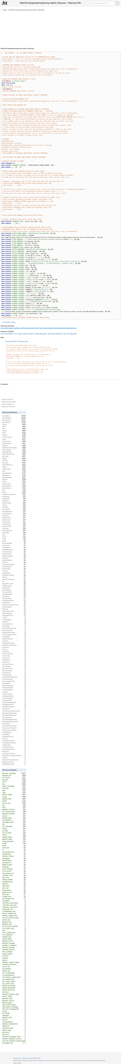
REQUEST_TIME (14, 998)
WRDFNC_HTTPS (14, 941)
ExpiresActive (14, 441)
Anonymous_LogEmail (14, 730)
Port (14, 490)
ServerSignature (14, 511)
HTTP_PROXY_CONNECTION (14, 977)
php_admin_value (14, 583)
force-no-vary (14, 803)
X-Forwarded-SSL (14, 1022)
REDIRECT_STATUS (14, 809)
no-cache (14, 831)
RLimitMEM (14, 734)
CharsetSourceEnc (14, 611)
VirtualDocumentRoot (14, 494)
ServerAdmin (14, 673)
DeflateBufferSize (14, 736)
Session (14, 505)
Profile (14, 846)
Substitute (14, 622)
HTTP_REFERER (6, 334)
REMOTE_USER (14, 865)
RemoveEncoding (14, 664)
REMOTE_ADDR (14, 839)
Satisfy (14, 482)
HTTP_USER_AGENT (20, 334)
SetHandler (14, 533)
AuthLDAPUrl (14, 660)
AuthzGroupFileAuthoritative (14, 711)
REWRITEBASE (14, 860)
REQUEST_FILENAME (14, 773)
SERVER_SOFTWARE (14, 986)
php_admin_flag (14, 668)
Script (14, 439)
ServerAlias (14, 709)
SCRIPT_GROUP (14, 996)
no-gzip (14, 797)
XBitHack (14, 609)
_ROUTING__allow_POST (14, 907)
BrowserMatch (14, 486)
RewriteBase (14, 422)
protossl (14, 816)
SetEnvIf (14, 479)
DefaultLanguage (14, 556)
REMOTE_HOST (14, 892)
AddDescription (14, 586)
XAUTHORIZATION (14, 899)
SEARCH (14, 884)
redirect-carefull (14, 954)
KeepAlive (14, 558)
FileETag (14, 460)
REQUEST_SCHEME (14, 947)
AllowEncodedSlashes (14, 702)
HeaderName (14, 573)
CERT (14, 930)
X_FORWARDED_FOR (14, 911)
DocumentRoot (14, 592)
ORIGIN (14, 801)
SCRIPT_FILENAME (14, 786)
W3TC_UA (14, 888)
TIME (14, 792)
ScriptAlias (14, 651)
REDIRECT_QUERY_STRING (14, 962)
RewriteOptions (14, 513)
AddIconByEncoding (14, 632)
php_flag (14, 462)
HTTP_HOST (14, 778)
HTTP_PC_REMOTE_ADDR (14, 918)
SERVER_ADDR (14, 818)
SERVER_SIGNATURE (14, 988)
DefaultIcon (14, 596)
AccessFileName (14, 698)
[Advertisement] (60, 28)
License (13, 322)
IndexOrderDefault (14, 600)
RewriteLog (14, 662)
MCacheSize (14, 724)
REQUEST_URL (14, 922)
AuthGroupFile (8, 328)
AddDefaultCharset (14, 454)
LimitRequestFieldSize (14, 743)
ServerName (14, 588)
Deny (37, 328)
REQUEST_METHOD (47, 334)
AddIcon (14, 577)
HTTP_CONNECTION (14, 933)
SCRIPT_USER (14, 1030)
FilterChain (14, 516)
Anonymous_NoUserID (14, 728)
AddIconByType (14, 613)
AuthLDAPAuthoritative (14, 726)
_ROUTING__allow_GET (14, 905)
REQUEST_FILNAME (14, 943)
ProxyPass (14, 647)
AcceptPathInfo (14, 560)
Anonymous (14, 545)
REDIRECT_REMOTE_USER (14, 994)
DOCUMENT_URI (13, 1043)
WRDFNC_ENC (14, 937)
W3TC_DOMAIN (14, 952)
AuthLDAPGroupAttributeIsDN (14, 755)
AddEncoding (14, 469)
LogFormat (14, 658)
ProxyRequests (14, 717)
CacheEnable (14, 745)
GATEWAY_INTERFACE (14, 964)
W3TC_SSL (14, 877)
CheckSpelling (14, 598)
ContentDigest (14, 620)
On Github (6, 322)
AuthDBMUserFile (14, 704)
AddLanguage (14, 590)
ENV (14, 784)
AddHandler (14, 499)
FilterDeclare (14, 522)
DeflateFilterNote (14, 639)
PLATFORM (14, 1013)
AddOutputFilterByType (14, 448)
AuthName (17, 328)
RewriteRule (69, 328)
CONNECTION (14, 896)
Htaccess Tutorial (7, 399)
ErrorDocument (14, 437)
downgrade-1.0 (14, 863)
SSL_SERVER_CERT (14, 979)
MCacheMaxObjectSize (14, 719)
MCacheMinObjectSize (14, 715)
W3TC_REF (14, 894)
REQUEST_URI (60, 334)
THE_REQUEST (71, 334)
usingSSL (14, 958)
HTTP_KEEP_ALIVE (14, 928)
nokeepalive (14, 858)
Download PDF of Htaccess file (16, 341)
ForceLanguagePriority (14, 634)
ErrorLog (14, 738)
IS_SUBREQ (14, 901)
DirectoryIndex (14, 450)
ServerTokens (14, 484)
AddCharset (14, 475)
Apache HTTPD (35, 1058)
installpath (14, 1015)
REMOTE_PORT (14, 1017)
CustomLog (14, 656)
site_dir (14, 1011)
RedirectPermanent (14, 579)
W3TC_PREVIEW (14, 869)
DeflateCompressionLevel (14, 605)
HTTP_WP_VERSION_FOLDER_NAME (14, 1041)
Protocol (14, 562)
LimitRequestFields (14, 741)
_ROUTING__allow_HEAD (14, 903)
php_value (14, 456)
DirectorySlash (14, 554)
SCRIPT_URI (14, 971)
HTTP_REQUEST (14, 935)
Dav (14, 581)
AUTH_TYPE (14, 967)
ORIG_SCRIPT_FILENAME (14, 1007)
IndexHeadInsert (14, 624)
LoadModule (14, 603)
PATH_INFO (14, 886)
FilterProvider (14, 518)
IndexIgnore (14, 496)
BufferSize (14, 751)
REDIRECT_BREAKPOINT (14, 1024)
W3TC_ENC (14, 848)
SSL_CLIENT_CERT (14, 984)
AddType (14, 445)
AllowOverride (14, 524)
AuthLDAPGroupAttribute (14, 760)
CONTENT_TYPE (14, 875)
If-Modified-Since (14, 882)
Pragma (14, 829)
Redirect (14, 435)
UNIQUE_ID (14, 1026)
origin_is (14, 960)
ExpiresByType (14, 452)
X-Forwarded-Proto (14, 852)
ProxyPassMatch (14, 679)
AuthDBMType (14, 732)
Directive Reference (8, 404)
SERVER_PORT (14, 799)
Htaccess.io (17, 1058)
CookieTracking (14, 694)
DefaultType (14, 626)
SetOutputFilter (14, 473)
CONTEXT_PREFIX (14, 856)
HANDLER (14, 867)
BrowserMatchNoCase (14, 628)
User (75, 328)
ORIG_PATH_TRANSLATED (14, 1009)
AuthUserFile (31, 328)
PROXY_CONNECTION (14, 913)
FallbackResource (14, 550)
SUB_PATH (14, 1034)
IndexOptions (14, 547)
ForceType (14, 528)
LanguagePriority (14, 615)
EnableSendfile (14, 700)
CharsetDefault (14, 607)
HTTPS (14, 782)
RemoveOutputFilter (14, 681)
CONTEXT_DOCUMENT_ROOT (14, 1037)
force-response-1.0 (14, 873)
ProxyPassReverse (14, 685)
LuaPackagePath (14, 690)
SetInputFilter (14, 683)
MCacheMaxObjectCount (14, 721)
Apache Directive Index (9, 402)
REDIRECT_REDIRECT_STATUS (14, 1039)
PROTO (14, 835)
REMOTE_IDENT (14, 1003)
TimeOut (14, 571)
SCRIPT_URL (14, 920)
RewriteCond (52, 328)
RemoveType (14, 569)
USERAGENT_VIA (14, 909)
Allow (5, 10)
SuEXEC (14, 758)
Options (14, 424)
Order (41, 328)
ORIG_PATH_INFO (14, 1028)
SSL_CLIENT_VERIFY (14, 981)
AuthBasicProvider (14, 575)
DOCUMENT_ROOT (14, 822)
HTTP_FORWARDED (14, 973)
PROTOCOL (14, 1032)
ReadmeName (14, 566)
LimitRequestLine (14, 747)
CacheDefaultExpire (14, 749)
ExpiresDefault (14, 443)
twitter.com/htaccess (8, 406)
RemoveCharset (14, 630)
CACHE (14, 843)
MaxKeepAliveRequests (14, 713)
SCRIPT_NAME (14, 939)
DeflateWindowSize (14, 764)
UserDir (14, 617)
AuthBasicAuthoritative (14, 645)
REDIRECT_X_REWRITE (14, 945)
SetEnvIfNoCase (14, 465)
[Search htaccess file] (103, 3)
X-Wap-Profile (14, 854)
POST (14, 807)
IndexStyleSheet (14, 594)
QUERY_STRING (34, 334)
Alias (14, 535)
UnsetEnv (14, 641)
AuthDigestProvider (14, 643)
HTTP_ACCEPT (14, 871)
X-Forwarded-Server (14, 975)
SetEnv (14, 492)
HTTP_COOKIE (14, 833)
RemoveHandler (14, 543)
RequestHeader (14, 477)
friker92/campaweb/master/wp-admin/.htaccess (27, 10)
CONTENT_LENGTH (14, 950)
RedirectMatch (14, 488)
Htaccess (26, 1058)
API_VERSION (14, 969)
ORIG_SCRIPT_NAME (14, 1005)
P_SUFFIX (14, 956)
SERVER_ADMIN (14, 879)
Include (14, 467)
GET (14, 805)
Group (14, 539)
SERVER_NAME (14, 837)
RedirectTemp (14, 503)
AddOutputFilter (14, 530)
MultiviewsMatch (14, 687)
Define (14, 541)
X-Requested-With (14, 841)
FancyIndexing (14, 552)
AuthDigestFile (14, 675)
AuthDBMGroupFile (14, 707)
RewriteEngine (60, 328)
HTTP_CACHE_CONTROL (14, 926)
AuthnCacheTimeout (14, 753)
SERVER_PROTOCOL (14, 990)
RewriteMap (14, 637)
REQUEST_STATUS (14, 1000)
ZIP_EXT (14, 1020)
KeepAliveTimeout (14, 762)
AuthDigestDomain (14, 696)
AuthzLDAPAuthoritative (14, 677)
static (14, 790)
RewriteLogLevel (14, 654)
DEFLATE (14, 780)
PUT (14, 824)
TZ (14, 850)
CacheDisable (14, 666)
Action (14, 537)
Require (45, 328)
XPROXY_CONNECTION (14, 916)
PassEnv (14, 649)
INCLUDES (14, 788)
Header (14, 431)
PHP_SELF (14, 992)
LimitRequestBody (14, 564)
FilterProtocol (14, 520)
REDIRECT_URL (14, 924)
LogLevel (14, 692)
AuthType (24, 328)
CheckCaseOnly (14, 671)
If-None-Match (14, 890)
